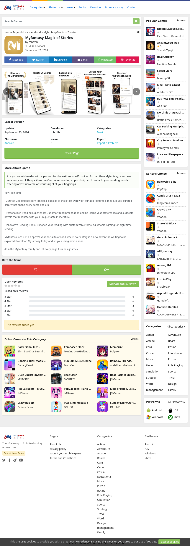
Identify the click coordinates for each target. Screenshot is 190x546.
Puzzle (172, 359)
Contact (132, 7)
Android (36, 32)
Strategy (151, 377)
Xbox (174, 417)
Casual (150, 353)
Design (172, 383)
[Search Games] (67, 21)
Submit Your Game (14, 453)
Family (172, 390)
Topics (82, 7)
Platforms (54, 7)
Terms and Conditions (63, 458)
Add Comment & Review (122, 283)
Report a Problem (107, 143)
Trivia (171, 377)
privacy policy (58, 449)
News (69, 7)
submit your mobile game (65, 453)
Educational (175, 353)
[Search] (136, 21)
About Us (55, 444)
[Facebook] (8, 459)
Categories (36, 7)
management (154, 390)
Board (172, 341)
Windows (154, 417)
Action (150, 334)
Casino (172, 347)
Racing (150, 365)
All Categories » (176, 326)
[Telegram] (14, 459)
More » (134, 338)
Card (149, 347)
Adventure (174, 334)
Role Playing (175, 365)
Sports (172, 371)
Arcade (150, 341)
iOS (173, 410)
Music (24, 32)
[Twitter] (4, 459)
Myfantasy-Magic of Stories (59, 32)
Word (149, 383)
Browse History (114, 7)
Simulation (152, 371)
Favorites (95, 7)
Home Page (11, 32)
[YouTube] (20, 459)
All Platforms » (177, 402)
